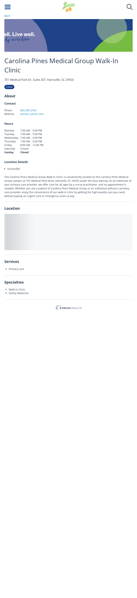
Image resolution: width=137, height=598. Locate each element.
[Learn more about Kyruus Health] (68, 308)
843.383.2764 (28, 110)
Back (7, 15)
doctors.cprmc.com (32, 114)
